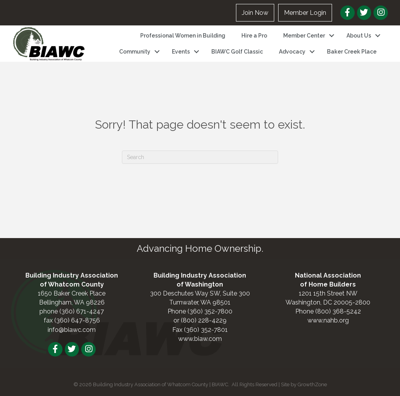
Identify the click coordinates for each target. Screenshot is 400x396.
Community (134, 51)
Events (181, 51)
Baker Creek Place (352, 51)
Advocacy (292, 51)
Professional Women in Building (182, 35)
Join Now (255, 12)
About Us (358, 35)
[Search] (200, 157)
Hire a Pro (254, 35)
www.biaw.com (200, 338)
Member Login (305, 12)
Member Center (304, 35)
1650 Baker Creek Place (71, 293)
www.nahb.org (328, 320)
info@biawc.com (72, 329)
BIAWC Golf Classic (237, 51)
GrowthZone (312, 384)
